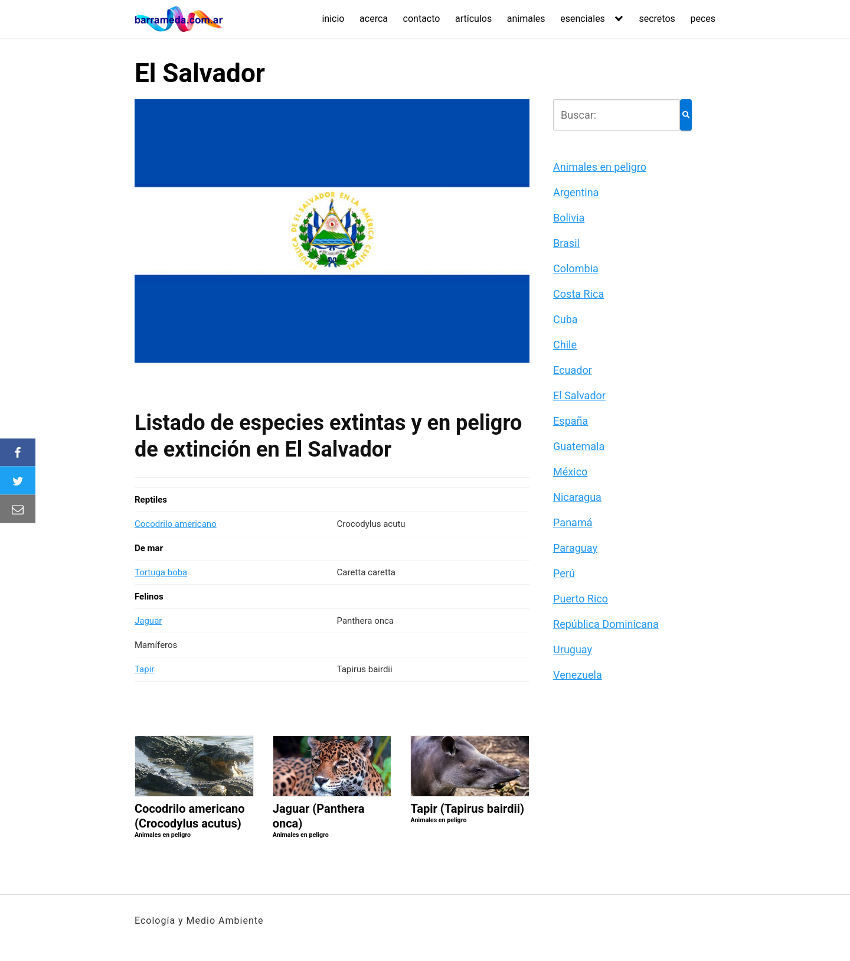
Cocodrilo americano (176, 524)
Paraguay (575, 548)
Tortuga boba (161, 572)
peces (702, 18)
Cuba (565, 319)
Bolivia (568, 217)
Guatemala (578, 446)
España (570, 421)
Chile (565, 344)
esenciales (582, 18)
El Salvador (579, 395)
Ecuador (572, 370)
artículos (473, 18)
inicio (333, 18)
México (570, 471)
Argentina (576, 192)
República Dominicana (606, 624)
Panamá (572, 522)
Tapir (144, 669)
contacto (421, 18)
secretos (657, 18)
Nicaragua (577, 497)
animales (526, 18)
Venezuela (577, 675)
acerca (373, 18)
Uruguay (572, 649)
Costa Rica (578, 294)
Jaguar (148, 620)
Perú (564, 573)
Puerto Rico (580, 598)
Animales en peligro (599, 167)
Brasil (566, 243)
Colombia (576, 268)
